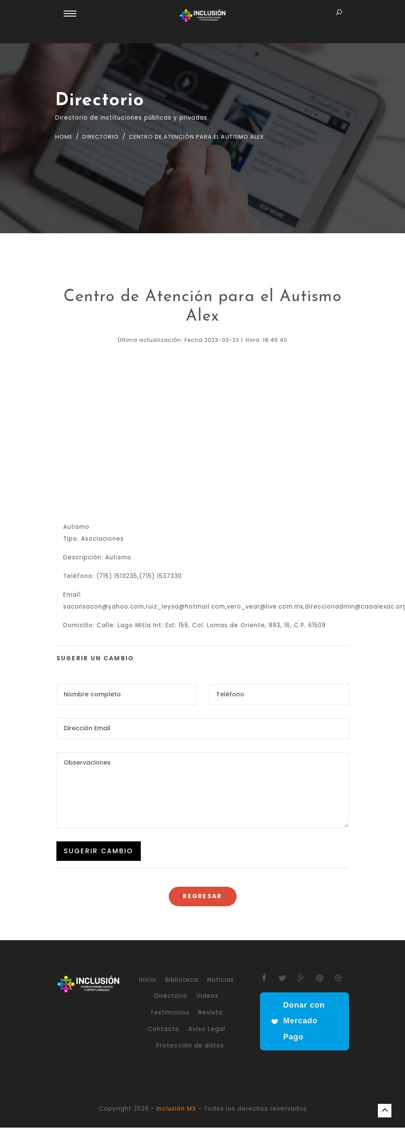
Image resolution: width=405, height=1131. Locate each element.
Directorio (102, 136)
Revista (210, 1016)
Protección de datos (190, 1048)
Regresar (202, 899)
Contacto (163, 1032)
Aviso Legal (206, 1032)
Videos (207, 999)
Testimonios (170, 1016)
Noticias (220, 983)
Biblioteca (181, 983)
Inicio (147, 983)
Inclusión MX (176, 1112)
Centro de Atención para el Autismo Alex (206, 136)
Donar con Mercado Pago (297, 1024)
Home (64, 136)
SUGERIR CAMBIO (99, 853)
